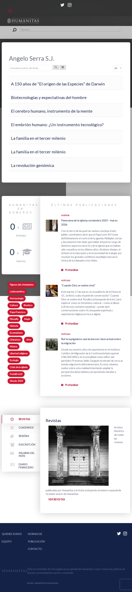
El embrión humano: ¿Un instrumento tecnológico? (57, 124)
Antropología (16, 298)
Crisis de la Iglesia (19, 367)
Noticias (65, 280)
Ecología (14, 360)
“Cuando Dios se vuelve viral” (78, 285)
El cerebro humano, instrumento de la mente (51, 110)
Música (13, 346)
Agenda (65, 215)
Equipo (7, 541)
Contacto (35, 548)
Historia (14, 326)
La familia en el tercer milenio (38, 138)
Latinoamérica (17, 291)
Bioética (28, 305)
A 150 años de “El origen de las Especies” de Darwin (58, 83)
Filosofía (14, 319)
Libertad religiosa (19, 353)
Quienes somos (12, 534)
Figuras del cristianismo (22, 284)
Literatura (15, 339)
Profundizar (71, 269)
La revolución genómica (32, 165)
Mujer (27, 319)
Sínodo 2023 (16, 381)
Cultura (14, 305)
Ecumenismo (16, 332)
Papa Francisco (17, 312)
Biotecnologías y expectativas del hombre (49, 97)
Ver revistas (56, 499)
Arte (28, 339)
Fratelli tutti (16, 374)
